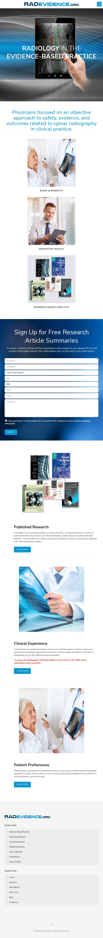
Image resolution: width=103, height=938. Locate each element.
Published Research (17, 837)
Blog (11, 897)
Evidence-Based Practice (19, 832)
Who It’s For (14, 892)
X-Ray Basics (14, 857)
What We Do (14, 887)
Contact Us (13, 902)
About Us (13, 882)
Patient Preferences (17, 847)
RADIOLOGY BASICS (51, 249)
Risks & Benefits (15, 852)
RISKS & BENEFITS (51, 190)
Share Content (15, 862)
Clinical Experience (16, 842)
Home (11, 877)
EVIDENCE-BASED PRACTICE (51, 307)
